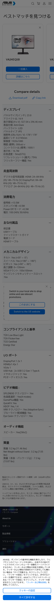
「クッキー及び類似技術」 (36, 582)
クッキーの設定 (27, 590)
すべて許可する (27, 597)
